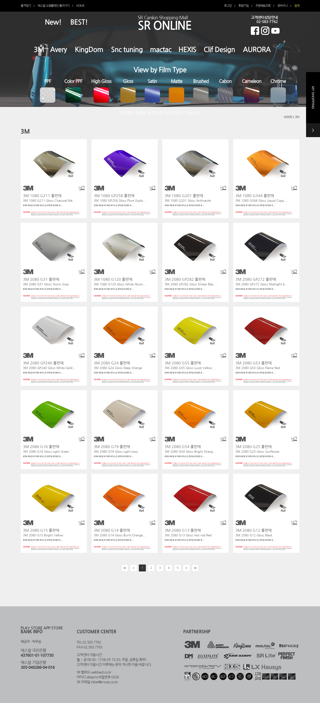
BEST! (79, 22)
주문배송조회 (263, 5)
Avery (58, 49)
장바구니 (282, 5)
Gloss (128, 81)
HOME (80, 5)
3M (39, 49)
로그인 (228, 5)
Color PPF (73, 81)
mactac (160, 49)
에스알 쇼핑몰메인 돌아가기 (53, 5)
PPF (47, 81)
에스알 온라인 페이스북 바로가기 (255, 30)
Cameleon (251, 81)
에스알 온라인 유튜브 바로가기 (275, 30)
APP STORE (53, 628)
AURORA (257, 49)
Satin (152, 81)
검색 (296, 5)
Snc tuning (127, 49)
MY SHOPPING (313, 111)
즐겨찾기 (26, 5)
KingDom (89, 49)
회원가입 (243, 5)
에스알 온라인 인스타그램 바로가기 (265, 30)
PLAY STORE (31, 628)
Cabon (225, 81)
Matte (177, 81)
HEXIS (187, 49)
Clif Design (219, 49)
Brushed (201, 81)
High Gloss (101, 81)
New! (53, 22)
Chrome (278, 81)
